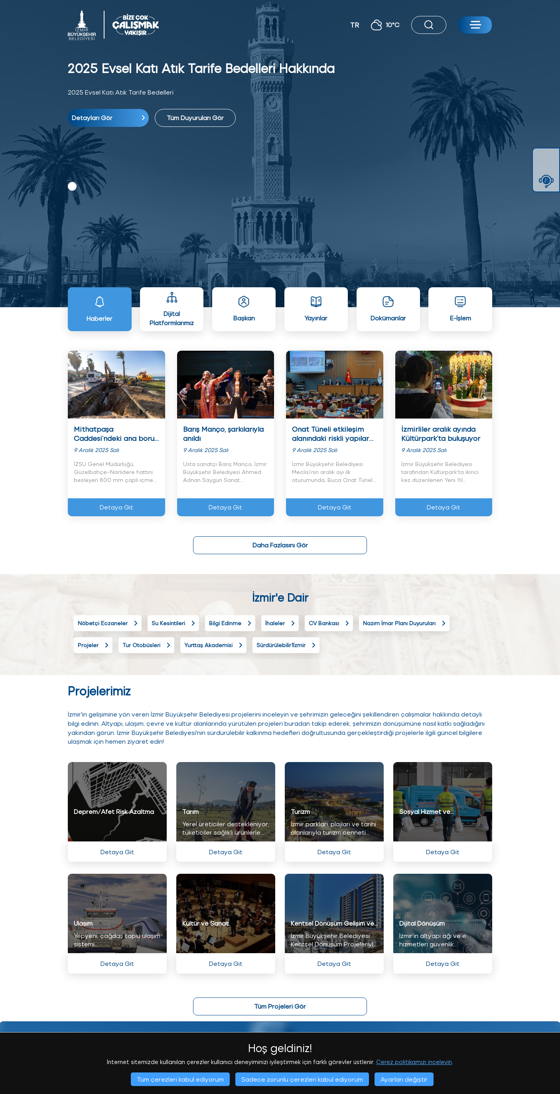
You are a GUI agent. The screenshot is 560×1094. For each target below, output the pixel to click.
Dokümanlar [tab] (388, 309)
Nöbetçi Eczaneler (108, 623)
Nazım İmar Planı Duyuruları (404, 623)
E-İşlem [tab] (460, 309)
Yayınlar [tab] (315, 309)
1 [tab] (72, 186)
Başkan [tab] (244, 309)
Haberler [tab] (99, 309)
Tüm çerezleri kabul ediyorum (180, 1079)
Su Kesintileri (173, 623)
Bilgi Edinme (230, 623)
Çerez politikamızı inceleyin (414, 1062)
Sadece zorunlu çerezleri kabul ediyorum (302, 1079)
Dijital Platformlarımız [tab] (172, 309)
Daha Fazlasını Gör (280, 545)
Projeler (93, 645)
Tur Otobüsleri (146, 645)
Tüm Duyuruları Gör (195, 117)
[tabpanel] (280, 93)
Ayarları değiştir (404, 1079)
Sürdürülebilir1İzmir (285, 645)
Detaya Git (116, 507)
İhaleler (280, 623)
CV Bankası (329, 623)
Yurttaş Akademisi (213, 645)
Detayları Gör (108, 117)
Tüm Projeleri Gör (280, 1006)
